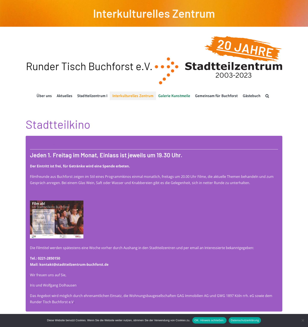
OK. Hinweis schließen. (209, 320)
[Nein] (303, 320)
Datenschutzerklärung (245, 320)
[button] (267, 96)
